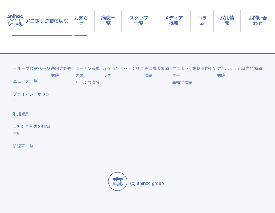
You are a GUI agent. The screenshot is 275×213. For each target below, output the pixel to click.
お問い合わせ (257, 20)
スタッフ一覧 (138, 20)
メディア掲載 (173, 20)
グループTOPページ (31, 68)
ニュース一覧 (25, 81)
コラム (202, 20)
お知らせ (81, 20)
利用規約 (21, 113)
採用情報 (227, 20)
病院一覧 (108, 20)
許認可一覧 (23, 146)
